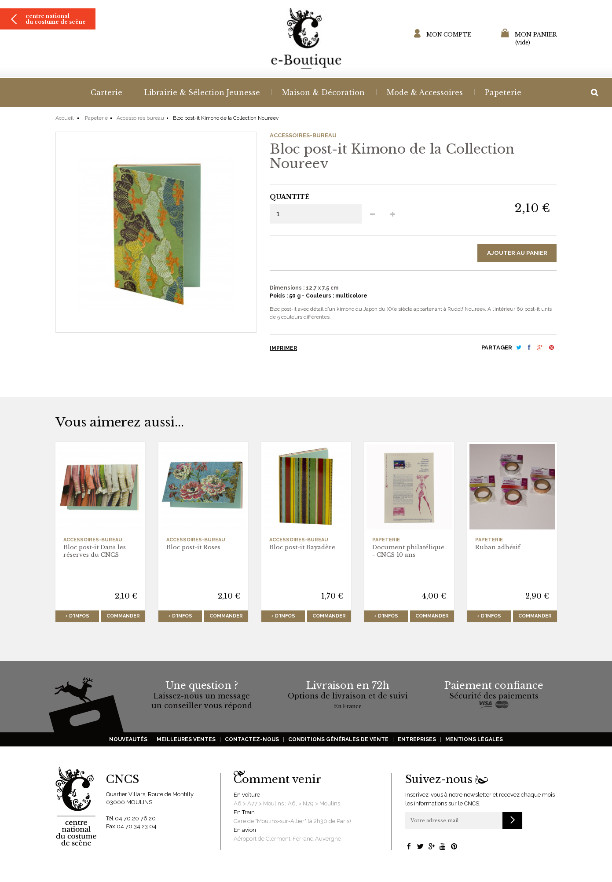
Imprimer (283, 349)
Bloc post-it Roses (193, 548)
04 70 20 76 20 (135, 819)
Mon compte (448, 34)
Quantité (290, 197)
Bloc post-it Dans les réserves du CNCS (94, 552)
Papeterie (96, 118)
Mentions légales (474, 740)
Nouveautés (128, 740)
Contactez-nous (252, 740)
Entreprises (417, 740)
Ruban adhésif (497, 548)
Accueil (64, 118)
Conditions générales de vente (338, 740)
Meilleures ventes (186, 740)
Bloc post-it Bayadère (302, 548)
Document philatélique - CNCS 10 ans (408, 552)
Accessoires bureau (140, 118)
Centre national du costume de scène (56, 28)
